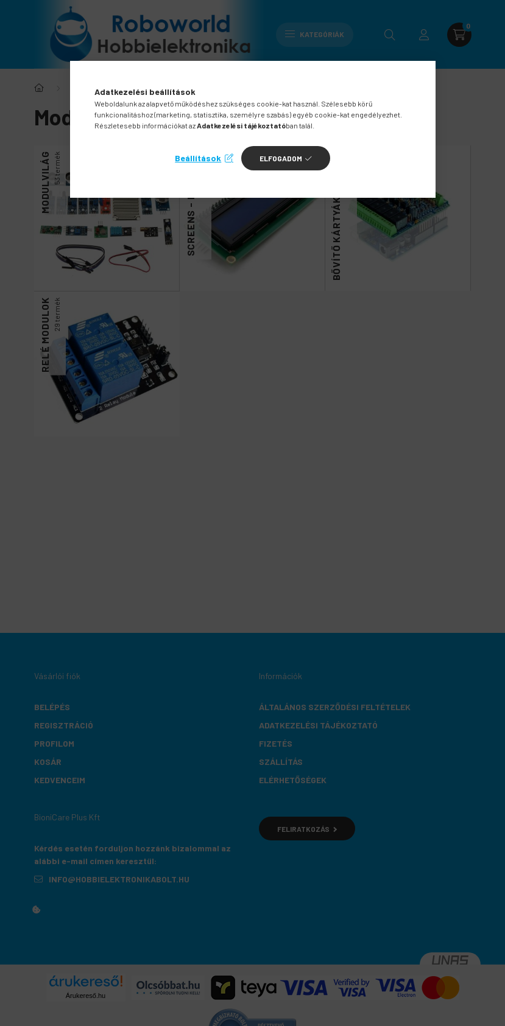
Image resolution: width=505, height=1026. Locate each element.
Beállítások (198, 158)
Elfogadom (281, 158)
